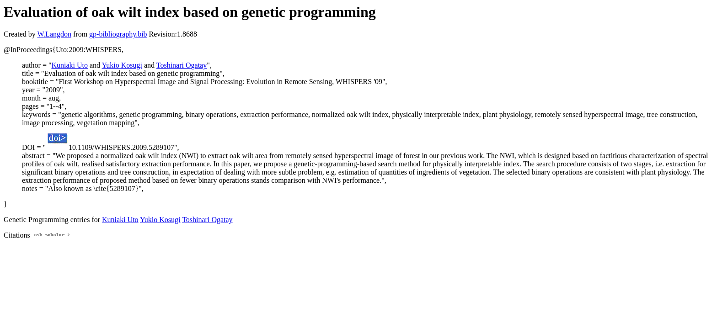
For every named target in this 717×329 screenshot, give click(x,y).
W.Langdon (54, 34)
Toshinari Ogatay (181, 65)
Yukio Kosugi (122, 65)
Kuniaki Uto (69, 65)
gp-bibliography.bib (118, 34)
